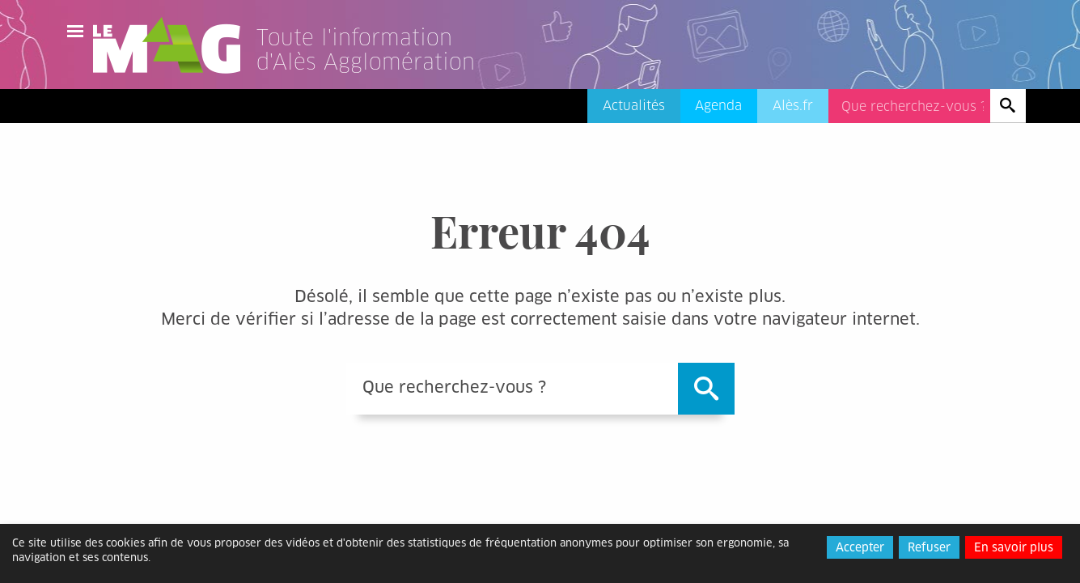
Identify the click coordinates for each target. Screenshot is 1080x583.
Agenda (718, 105)
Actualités (634, 105)
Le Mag (174, 45)
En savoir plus (1013, 547)
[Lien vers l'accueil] (385, 68)
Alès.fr (793, 105)
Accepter (860, 547)
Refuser (929, 547)
